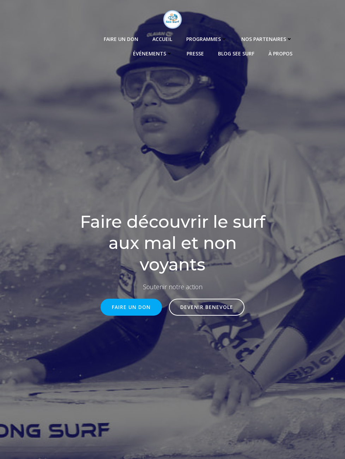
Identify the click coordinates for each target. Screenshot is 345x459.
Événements (152, 53)
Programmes (206, 39)
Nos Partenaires (266, 39)
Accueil (162, 39)
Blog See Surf (236, 53)
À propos (280, 53)
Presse (195, 53)
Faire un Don (121, 39)
